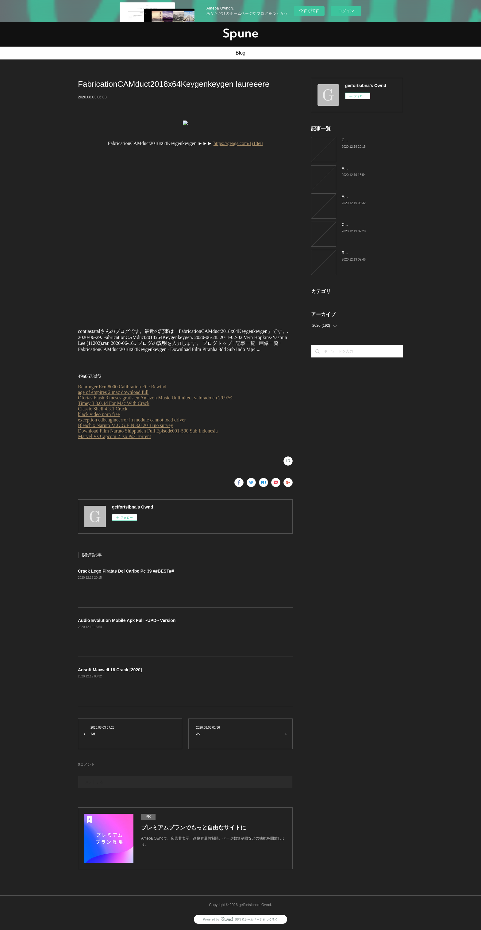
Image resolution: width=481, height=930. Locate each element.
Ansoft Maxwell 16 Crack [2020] (110, 669)
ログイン (346, 11)
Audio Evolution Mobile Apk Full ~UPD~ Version (126, 620)
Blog (240, 52)
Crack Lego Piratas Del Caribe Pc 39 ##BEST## (126, 571)
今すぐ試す (309, 10)
